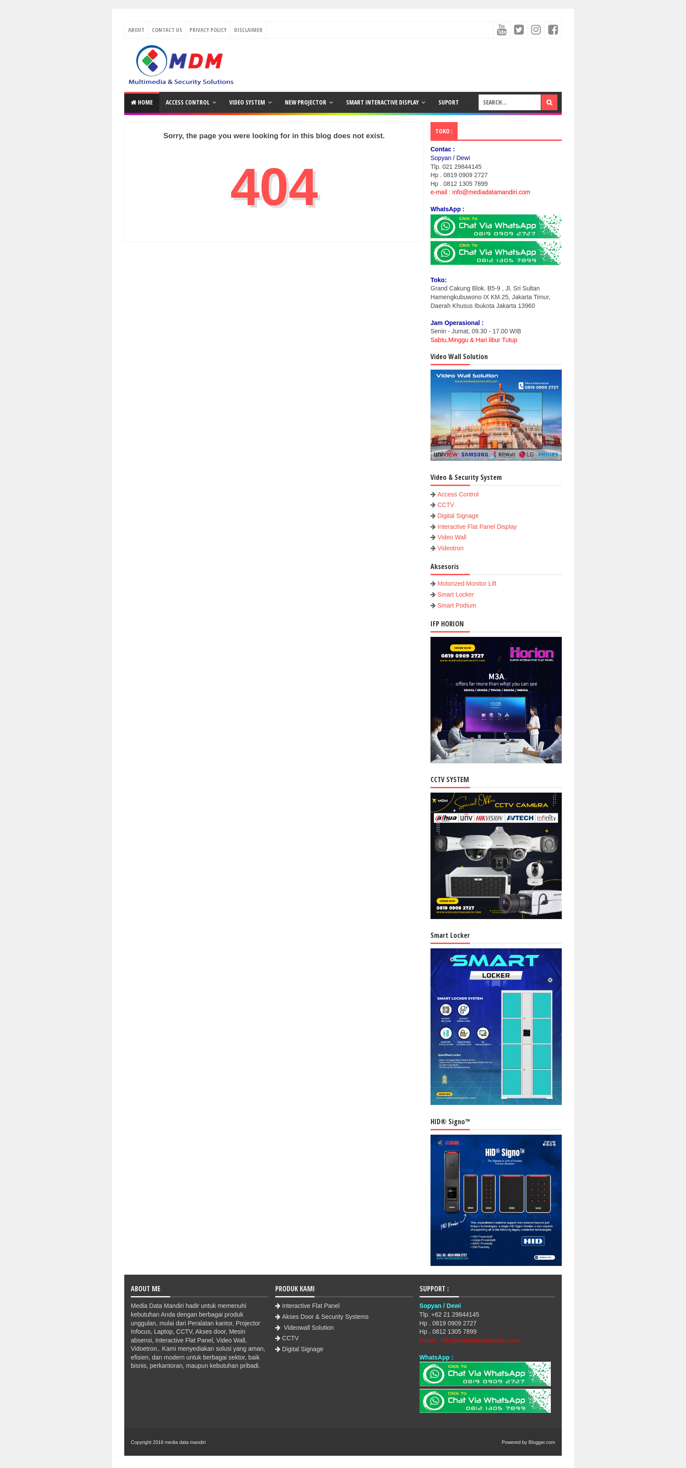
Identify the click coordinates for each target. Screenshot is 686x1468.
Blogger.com (541, 1442)
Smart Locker (456, 594)
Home (142, 102)
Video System (247, 102)
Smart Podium (457, 605)
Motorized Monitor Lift (467, 583)
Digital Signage (458, 515)
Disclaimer (248, 30)
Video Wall (452, 537)
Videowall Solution (308, 1327)
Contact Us (167, 30)
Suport (448, 102)
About (136, 30)
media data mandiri (185, 1442)
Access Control (188, 102)
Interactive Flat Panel (311, 1305)
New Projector (305, 102)
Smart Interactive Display (382, 102)
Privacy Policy (208, 30)
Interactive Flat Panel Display (477, 526)
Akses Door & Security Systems (325, 1316)
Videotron (451, 548)
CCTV (446, 504)
